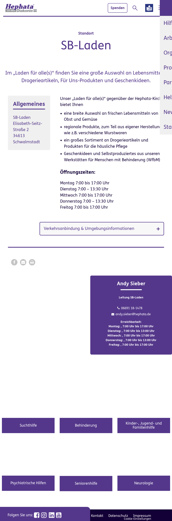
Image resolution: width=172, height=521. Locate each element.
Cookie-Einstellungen (137, 519)
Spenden (112, 8)
